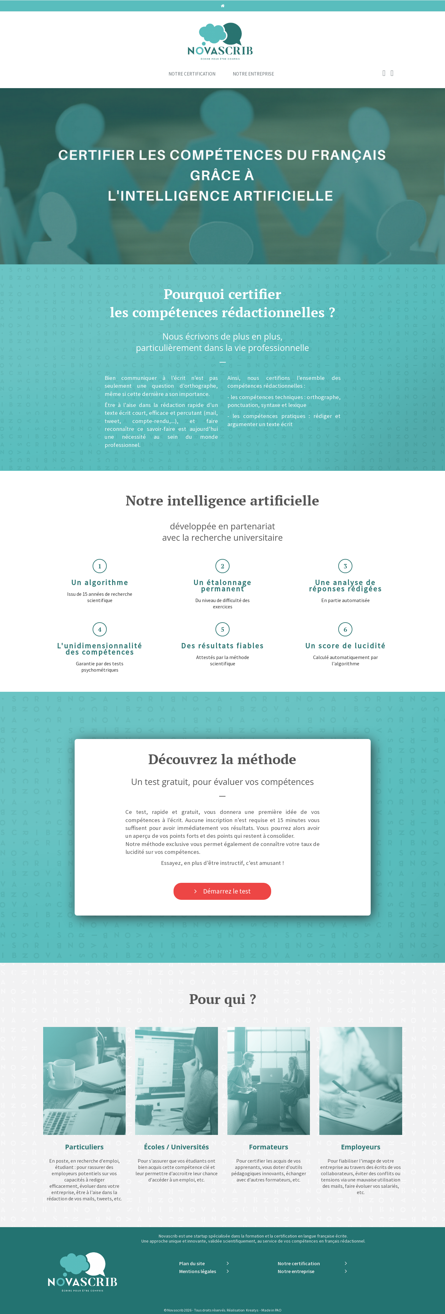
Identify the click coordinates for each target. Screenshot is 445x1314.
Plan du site (192, 1263)
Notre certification (191, 74)
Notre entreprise (253, 74)
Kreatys (252, 1310)
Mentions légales (197, 1271)
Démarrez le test (227, 891)
